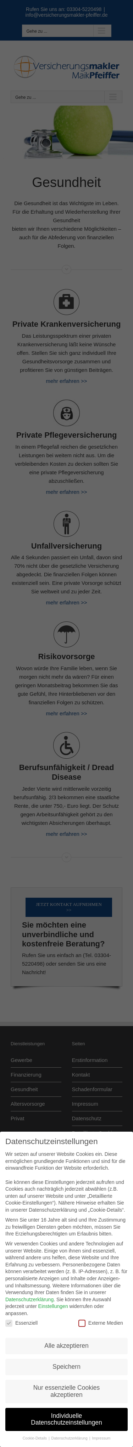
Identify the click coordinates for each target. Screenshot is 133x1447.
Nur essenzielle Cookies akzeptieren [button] (66, 1385)
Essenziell (21, 1316)
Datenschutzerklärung (29, 1293)
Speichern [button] (66, 1360)
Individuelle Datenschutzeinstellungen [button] (66, 1413)
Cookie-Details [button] (35, 1432)
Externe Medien (100, 1316)
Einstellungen (53, 1300)
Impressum (101, 1432)
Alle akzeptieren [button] (66, 1339)
